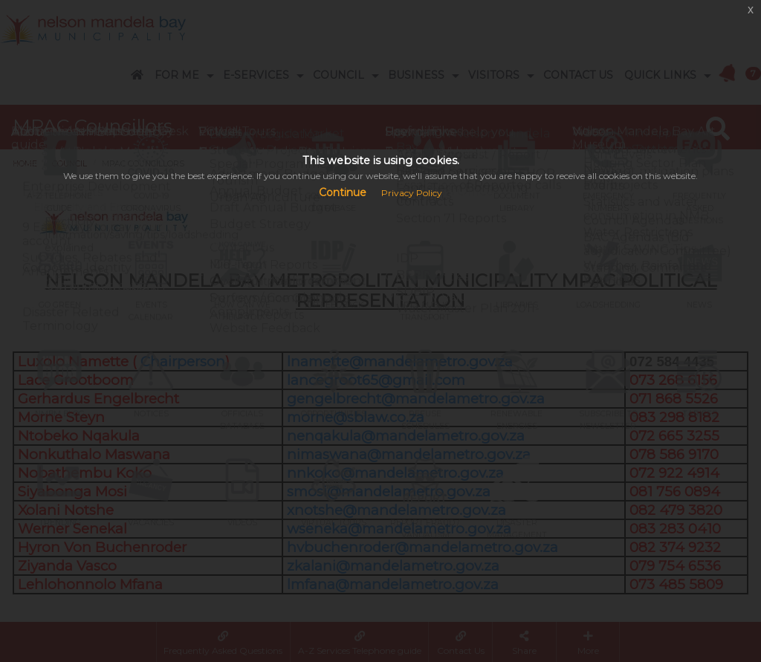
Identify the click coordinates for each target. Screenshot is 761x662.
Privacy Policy (411, 192)
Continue (342, 192)
